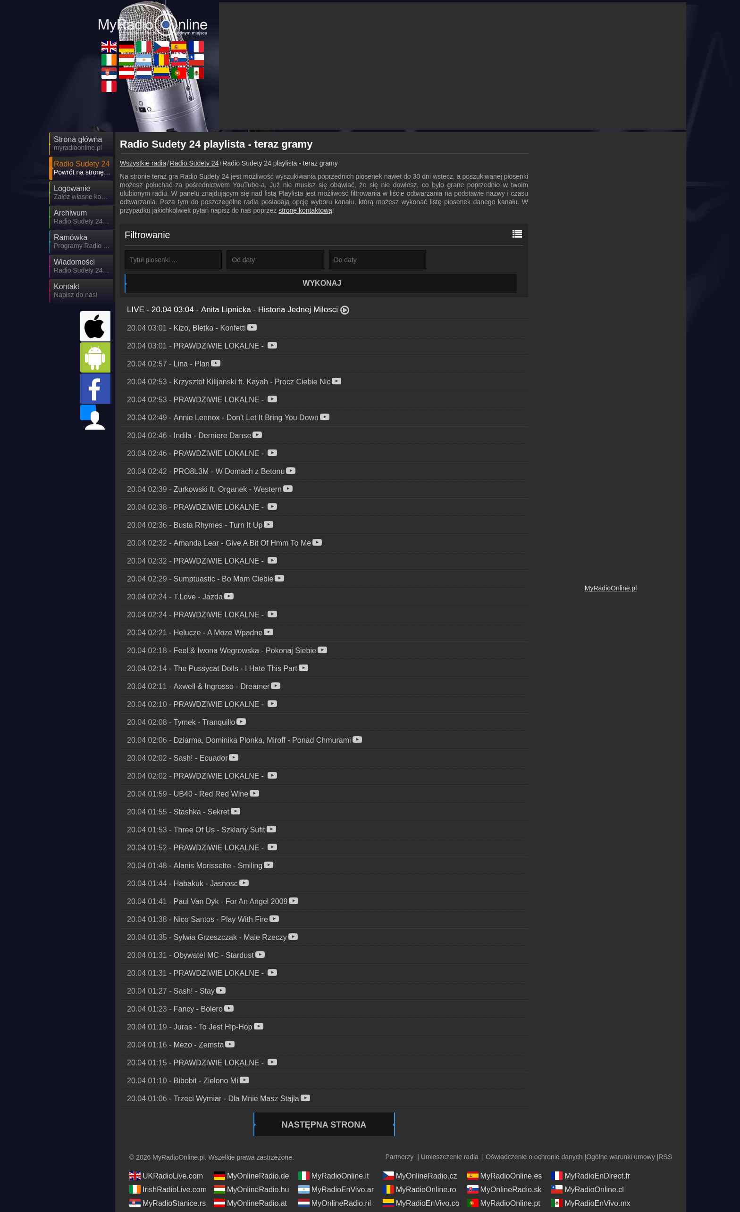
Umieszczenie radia (450, 1138)
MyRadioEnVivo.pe (168, 1198)
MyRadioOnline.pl (611, 588)
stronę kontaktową (305, 210)
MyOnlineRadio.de (251, 1157)
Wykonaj (478, 260)
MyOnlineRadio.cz (420, 1157)
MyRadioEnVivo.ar (336, 1170)
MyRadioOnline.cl (587, 1170)
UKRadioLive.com (166, 1157)
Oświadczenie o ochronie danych (534, 1138)
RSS (665, 1138)
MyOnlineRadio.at (250, 1184)
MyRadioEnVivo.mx (590, 1184)
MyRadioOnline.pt (503, 1184)
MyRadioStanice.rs (167, 1184)
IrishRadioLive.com (168, 1170)
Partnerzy (399, 1138)
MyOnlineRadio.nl (334, 1184)
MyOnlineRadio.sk (504, 1170)
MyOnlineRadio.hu (251, 1170)
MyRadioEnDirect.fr (590, 1157)
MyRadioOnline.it (333, 1157)
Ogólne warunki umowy (620, 1138)
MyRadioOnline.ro (419, 1170)
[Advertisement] (610, 278)
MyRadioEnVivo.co (421, 1184)
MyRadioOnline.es (504, 1157)
